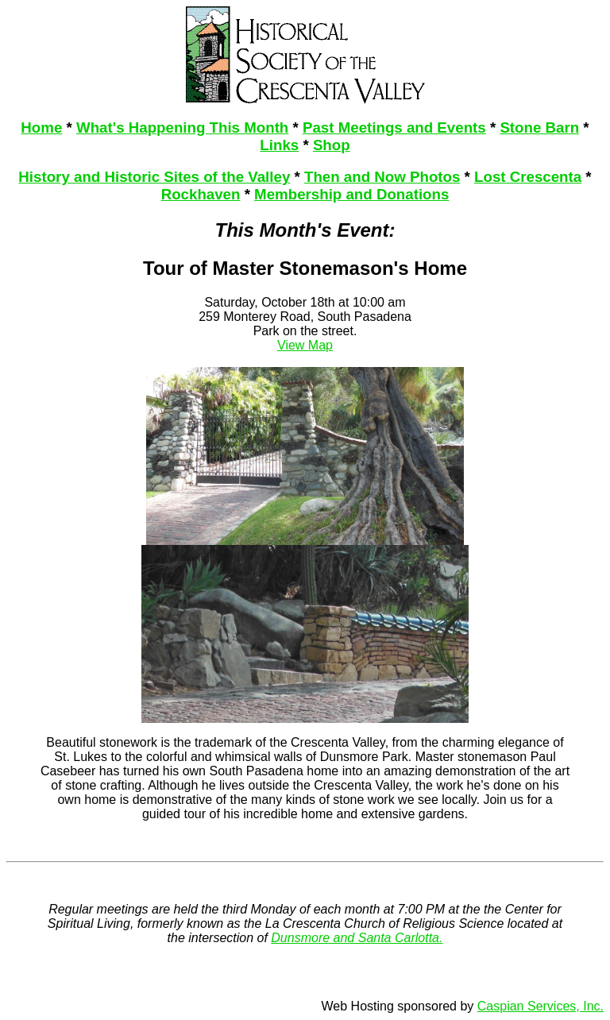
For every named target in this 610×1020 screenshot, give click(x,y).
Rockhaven (201, 194)
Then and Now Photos (382, 176)
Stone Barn (539, 127)
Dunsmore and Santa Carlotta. (356, 938)
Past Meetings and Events (394, 127)
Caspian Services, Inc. (540, 1006)
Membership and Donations (351, 194)
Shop (331, 145)
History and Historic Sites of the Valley (154, 176)
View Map (305, 345)
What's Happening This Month (182, 127)
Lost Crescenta (527, 176)
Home (41, 127)
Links (279, 145)
